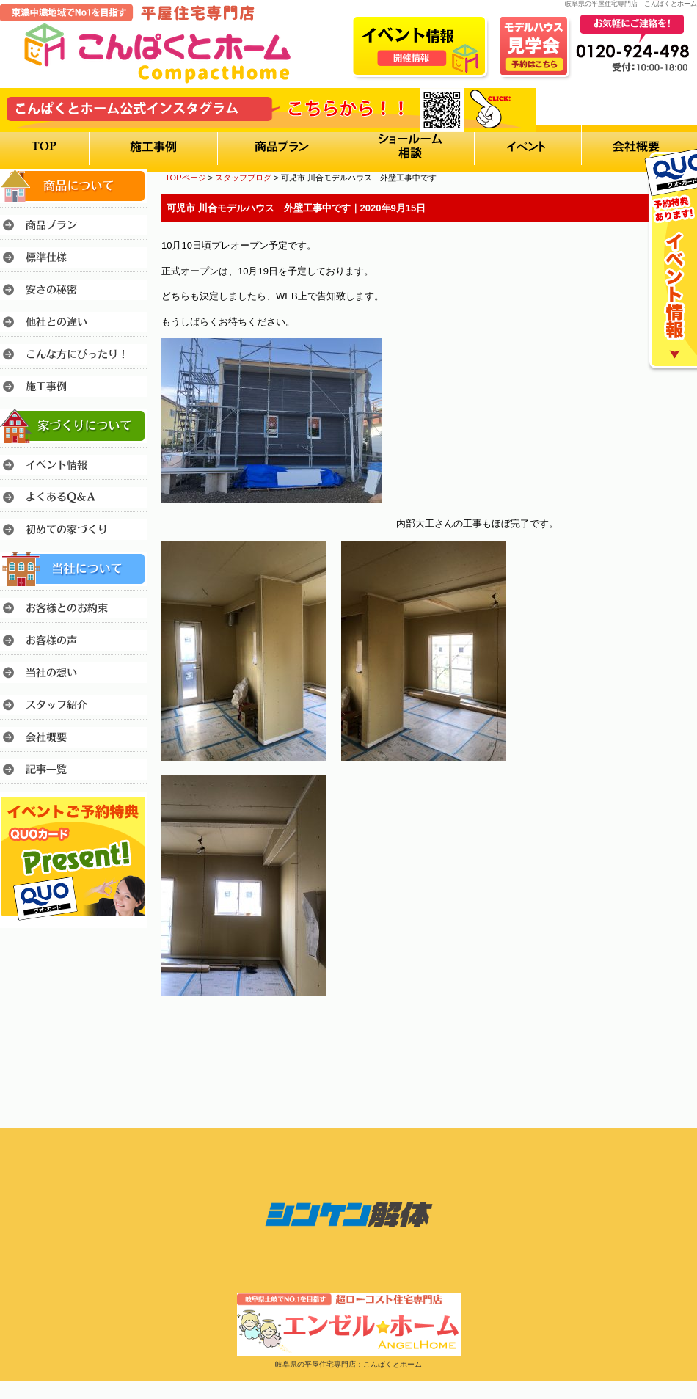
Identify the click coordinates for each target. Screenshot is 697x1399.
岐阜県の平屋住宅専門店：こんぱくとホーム (348, 1364)
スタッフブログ (243, 177)
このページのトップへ (660, 1036)
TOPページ (185, 177)
